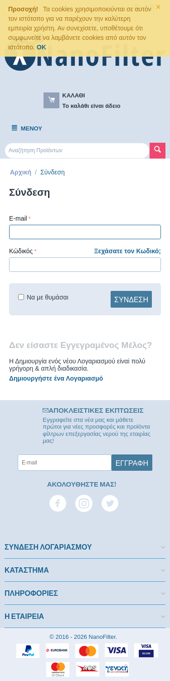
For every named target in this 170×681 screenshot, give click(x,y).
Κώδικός (21, 251)
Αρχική (20, 172)
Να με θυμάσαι (43, 297)
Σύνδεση (131, 299)
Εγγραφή (132, 462)
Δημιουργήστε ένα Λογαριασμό (56, 378)
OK (41, 47)
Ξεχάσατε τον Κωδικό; (127, 251)
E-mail (18, 218)
